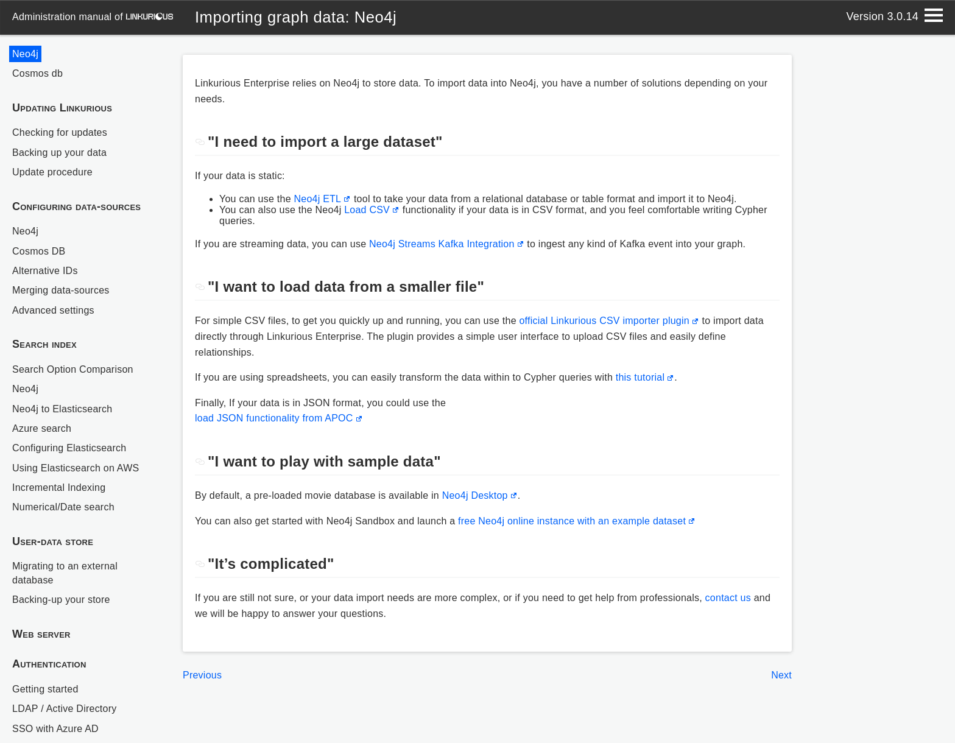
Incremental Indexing (58, 487)
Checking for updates (59, 132)
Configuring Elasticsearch (69, 448)
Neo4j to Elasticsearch (62, 409)
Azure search (41, 428)
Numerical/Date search (63, 507)
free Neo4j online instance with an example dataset (572, 521)
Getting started (45, 689)
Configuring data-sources (76, 206)
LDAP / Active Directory (64, 708)
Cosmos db (37, 73)
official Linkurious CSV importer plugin (604, 320)
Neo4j (25, 54)
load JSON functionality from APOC (274, 418)
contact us (728, 598)
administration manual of (92, 17)
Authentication (49, 664)
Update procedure (52, 172)
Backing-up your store (61, 599)
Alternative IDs (45, 271)
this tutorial (640, 377)
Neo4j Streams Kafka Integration (442, 244)
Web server (41, 634)
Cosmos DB (39, 251)
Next (781, 675)
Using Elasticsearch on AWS (75, 468)
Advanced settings (53, 310)
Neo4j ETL (317, 199)
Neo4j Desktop (475, 495)
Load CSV (367, 210)
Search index (44, 344)
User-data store (52, 541)
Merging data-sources (61, 290)
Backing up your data (59, 152)
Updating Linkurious (62, 108)
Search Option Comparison (72, 369)
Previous (202, 675)
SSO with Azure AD (55, 729)
